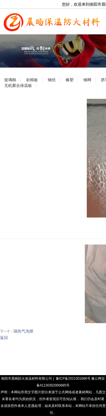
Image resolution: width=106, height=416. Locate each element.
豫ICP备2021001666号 (73, 379)
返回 (4, 337)
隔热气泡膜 (23, 331)
